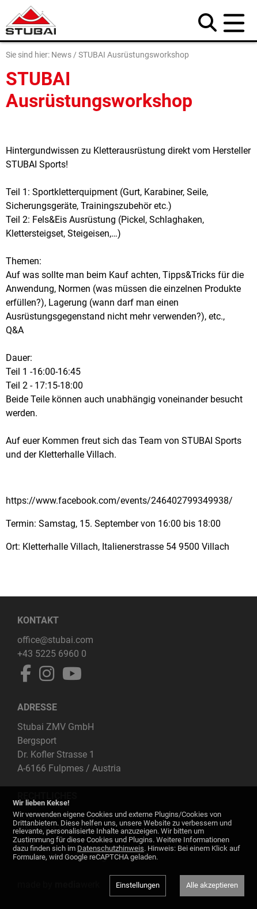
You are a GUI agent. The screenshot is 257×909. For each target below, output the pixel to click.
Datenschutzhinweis (110, 848)
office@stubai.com (55, 639)
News (61, 54)
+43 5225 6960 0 (51, 653)
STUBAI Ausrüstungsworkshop (133, 54)
